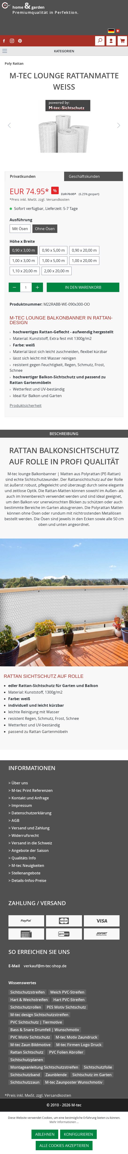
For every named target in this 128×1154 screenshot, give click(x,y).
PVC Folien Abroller (66, 1052)
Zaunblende (56, 1074)
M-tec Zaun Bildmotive (30, 1044)
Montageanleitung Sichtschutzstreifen (44, 1067)
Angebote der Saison (30, 850)
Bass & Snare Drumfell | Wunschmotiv (44, 1029)
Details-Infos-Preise (29, 880)
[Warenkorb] (122, 41)
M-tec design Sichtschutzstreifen (39, 1014)
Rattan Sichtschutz (26, 1052)
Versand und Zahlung (31, 828)
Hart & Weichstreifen (29, 999)
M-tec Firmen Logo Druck (78, 1044)
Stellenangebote (26, 873)
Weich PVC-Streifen (67, 992)
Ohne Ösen (45, 228)
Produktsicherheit (26, 405)
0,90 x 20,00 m (84, 250)
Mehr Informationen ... (64, 1122)
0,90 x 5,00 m (53, 250)
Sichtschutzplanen (26, 1059)
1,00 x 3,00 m (23, 260)
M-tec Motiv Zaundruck (76, 1037)
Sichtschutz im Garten (92, 1074)
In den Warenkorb (83, 287)
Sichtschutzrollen (25, 1007)
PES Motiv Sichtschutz (66, 1007)
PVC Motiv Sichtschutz (30, 1037)
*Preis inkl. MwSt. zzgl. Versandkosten (40, 199)
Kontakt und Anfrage (30, 798)
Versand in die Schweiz (32, 843)
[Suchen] (100, 41)
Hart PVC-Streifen (69, 999)
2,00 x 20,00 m (56, 270)
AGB (15, 820)
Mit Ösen (20, 228)
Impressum (22, 805)
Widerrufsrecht (25, 835)
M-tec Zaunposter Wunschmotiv (73, 1082)
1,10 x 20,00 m (24, 270)
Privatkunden (23, 176)
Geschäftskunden (84, 176)
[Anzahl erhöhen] (37, 287)
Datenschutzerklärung (31, 813)
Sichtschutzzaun (24, 1082)
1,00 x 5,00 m (53, 260)
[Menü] (64, 51)
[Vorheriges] (9, 126)
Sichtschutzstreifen (27, 992)
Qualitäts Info (24, 858)
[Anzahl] (26, 287)
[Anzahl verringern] (14, 287)
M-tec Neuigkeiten (28, 865)
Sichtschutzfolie (98, 1067)
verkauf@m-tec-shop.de (45, 965)
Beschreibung (64, 433)
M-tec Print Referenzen (32, 790)
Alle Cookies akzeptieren (64, 1145)
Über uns (20, 783)
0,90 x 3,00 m (23, 250)
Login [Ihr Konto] (111, 41)
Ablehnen (44, 1134)
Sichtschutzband (25, 1074)
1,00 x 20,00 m (84, 260)
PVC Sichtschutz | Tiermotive (36, 1022)
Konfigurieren (78, 1134)
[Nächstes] (118, 126)
